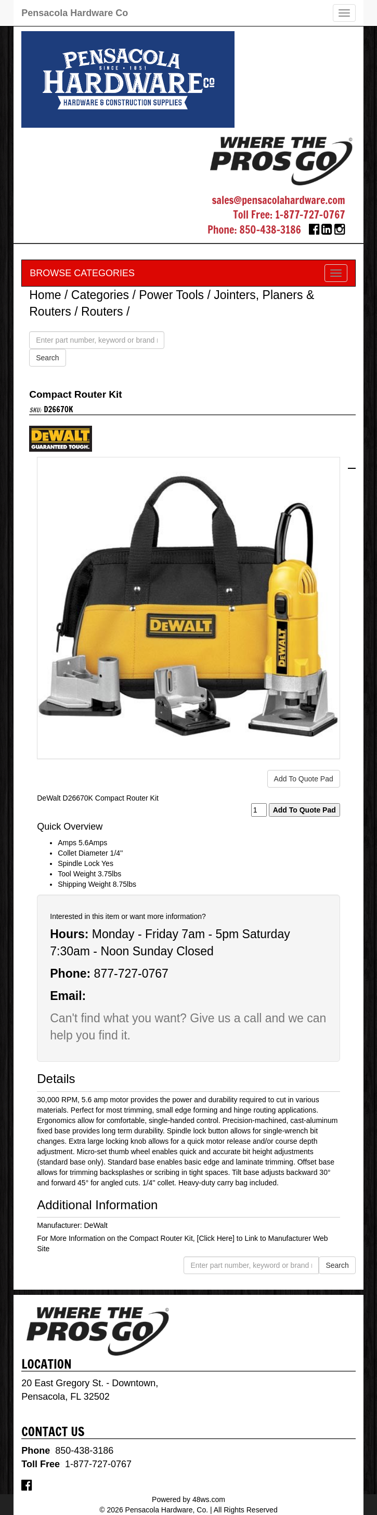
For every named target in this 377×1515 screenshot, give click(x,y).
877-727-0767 (131, 973)
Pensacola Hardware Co (74, 13)
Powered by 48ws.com (188, 1499)
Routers (102, 311)
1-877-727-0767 (310, 214)
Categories (100, 295)
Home (45, 295)
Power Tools (171, 295)
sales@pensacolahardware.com (278, 200)
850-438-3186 (270, 229)
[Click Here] (216, 1238)
